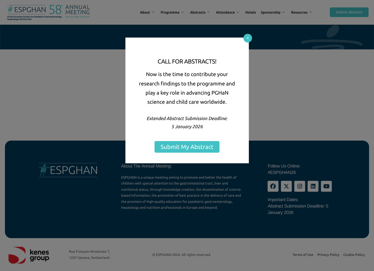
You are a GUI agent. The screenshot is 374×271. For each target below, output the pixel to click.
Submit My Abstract (187, 147)
